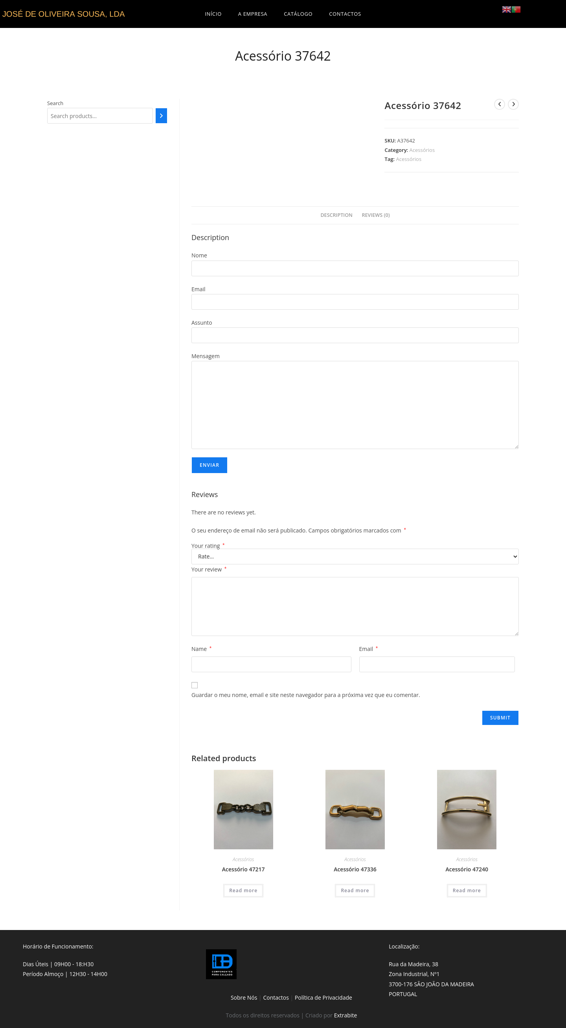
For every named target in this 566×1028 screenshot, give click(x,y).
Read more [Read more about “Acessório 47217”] (243, 890)
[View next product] (513, 104)
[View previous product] (499, 104)
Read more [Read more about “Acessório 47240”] (467, 890)
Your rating (208, 546)
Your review (208, 569)
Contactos (276, 997)
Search (55, 103)
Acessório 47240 (466, 869)
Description (336, 215)
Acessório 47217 (243, 869)
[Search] (161, 116)
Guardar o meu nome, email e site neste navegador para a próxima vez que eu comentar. (305, 695)
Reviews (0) (376, 215)
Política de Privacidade (323, 997)
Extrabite (345, 1015)
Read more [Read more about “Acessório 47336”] (355, 890)
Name (201, 649)
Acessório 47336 (355, 869)
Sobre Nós (244, 997)
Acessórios (422, 149)
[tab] (336, 215)
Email (368, 649)
